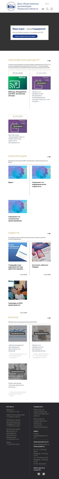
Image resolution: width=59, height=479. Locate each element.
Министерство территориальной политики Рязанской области (41, 413)
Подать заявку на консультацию (25, 36)
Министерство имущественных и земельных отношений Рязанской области (41, 423)
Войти (47, 4)
